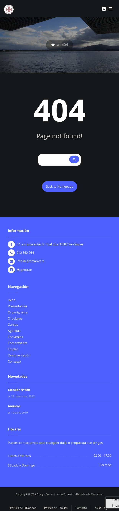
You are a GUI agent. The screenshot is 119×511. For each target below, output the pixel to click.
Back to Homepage (59, 186)
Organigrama (17, 312)
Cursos (13, 324)
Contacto (14, 361)
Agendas (14, 331)
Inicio (12, 300)
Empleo (13, 349)
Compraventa (17, 343)
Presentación (17, 306)
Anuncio (14, 406)
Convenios (15, 337)
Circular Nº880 (19, 390)
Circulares (15, 318)
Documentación (19, 355)
